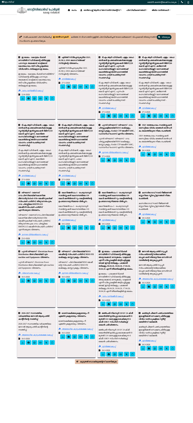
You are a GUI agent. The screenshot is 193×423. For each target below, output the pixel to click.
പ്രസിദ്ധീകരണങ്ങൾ (86, 17)
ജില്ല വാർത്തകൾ (111, 17)
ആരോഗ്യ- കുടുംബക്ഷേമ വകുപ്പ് (156, 281)
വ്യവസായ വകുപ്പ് (29, 275)
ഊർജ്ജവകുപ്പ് (67, 81)
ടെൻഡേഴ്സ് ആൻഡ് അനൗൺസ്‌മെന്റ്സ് (51, 17)
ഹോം (23, 17)
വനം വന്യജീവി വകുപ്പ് (30, 93)
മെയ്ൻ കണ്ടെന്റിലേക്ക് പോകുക (162, 2)
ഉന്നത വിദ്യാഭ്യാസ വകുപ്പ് (113, 155)
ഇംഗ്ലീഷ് (8, 2)
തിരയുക (164, 39)
